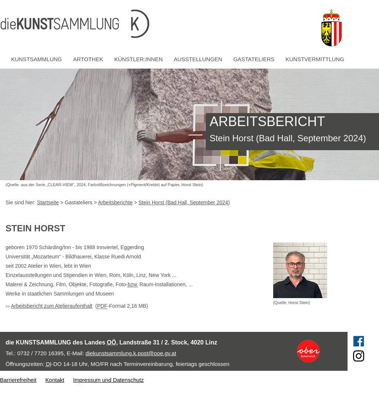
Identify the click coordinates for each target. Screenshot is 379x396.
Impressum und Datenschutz (108, 380)
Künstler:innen (138, 59)
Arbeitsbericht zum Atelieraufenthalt (51, 306)
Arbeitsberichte (115, 202)
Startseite (48, 202)
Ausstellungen (198, 59)
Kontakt (55, 380)
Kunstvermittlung (315, 59)
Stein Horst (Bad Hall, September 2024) (184, 202)
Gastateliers (253, 59)
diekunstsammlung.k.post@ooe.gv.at (130, 353)
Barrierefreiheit (18, 380)
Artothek (88, 59)
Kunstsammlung (36, 59)
